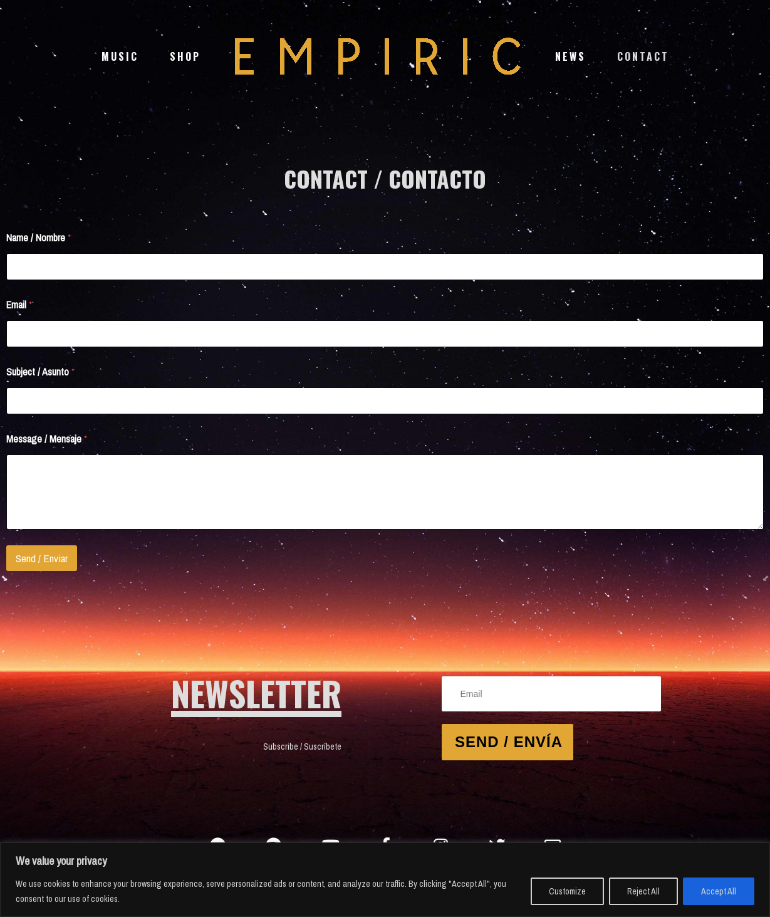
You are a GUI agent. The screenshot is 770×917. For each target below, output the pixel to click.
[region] (385, 879)
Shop (185, 56)
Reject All (643, 891)
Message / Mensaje (46, 439)
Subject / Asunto (40, 372)
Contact (643, 56)
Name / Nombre (38, 238)
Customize (567, 891)
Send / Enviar (42, 558)
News (570, 56)
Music (119, 56)
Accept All (718, 891)
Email (19, 305)
